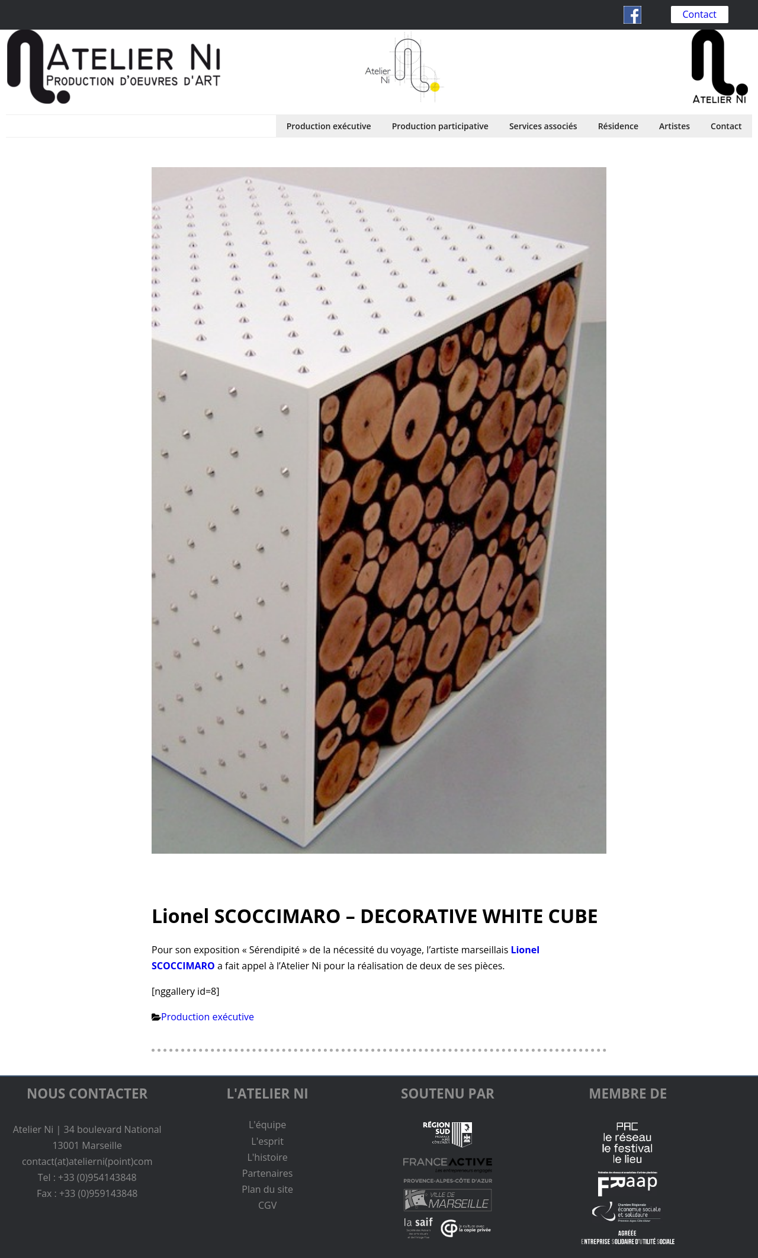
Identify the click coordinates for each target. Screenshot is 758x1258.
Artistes (674, 126)
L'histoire (267, 1157)
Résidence (618, 126)
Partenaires (267, 1173)
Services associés (543, 126)
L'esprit (267, 1141)
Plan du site (267, 1189)
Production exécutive (329, 126)
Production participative (440, 126)
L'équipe (267, 1124)
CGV (267, 1205)
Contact (700, 14)
